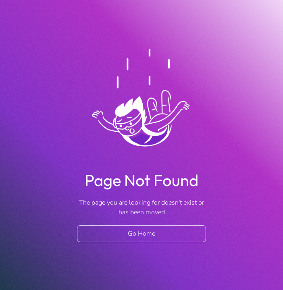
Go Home (141, 233)
